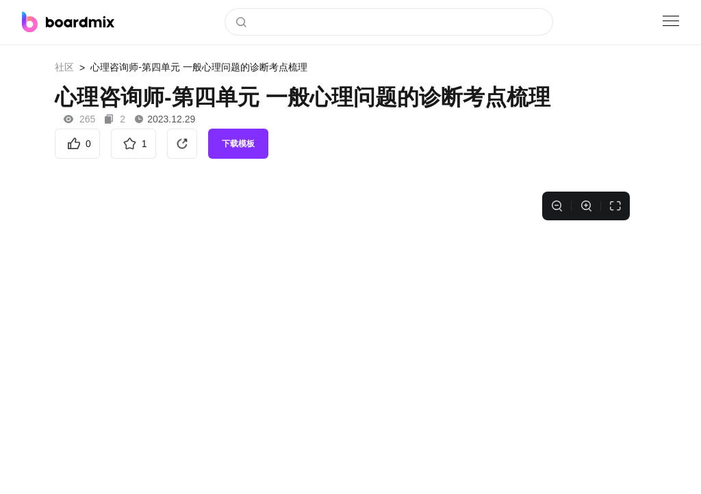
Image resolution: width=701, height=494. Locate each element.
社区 (64, 67)
